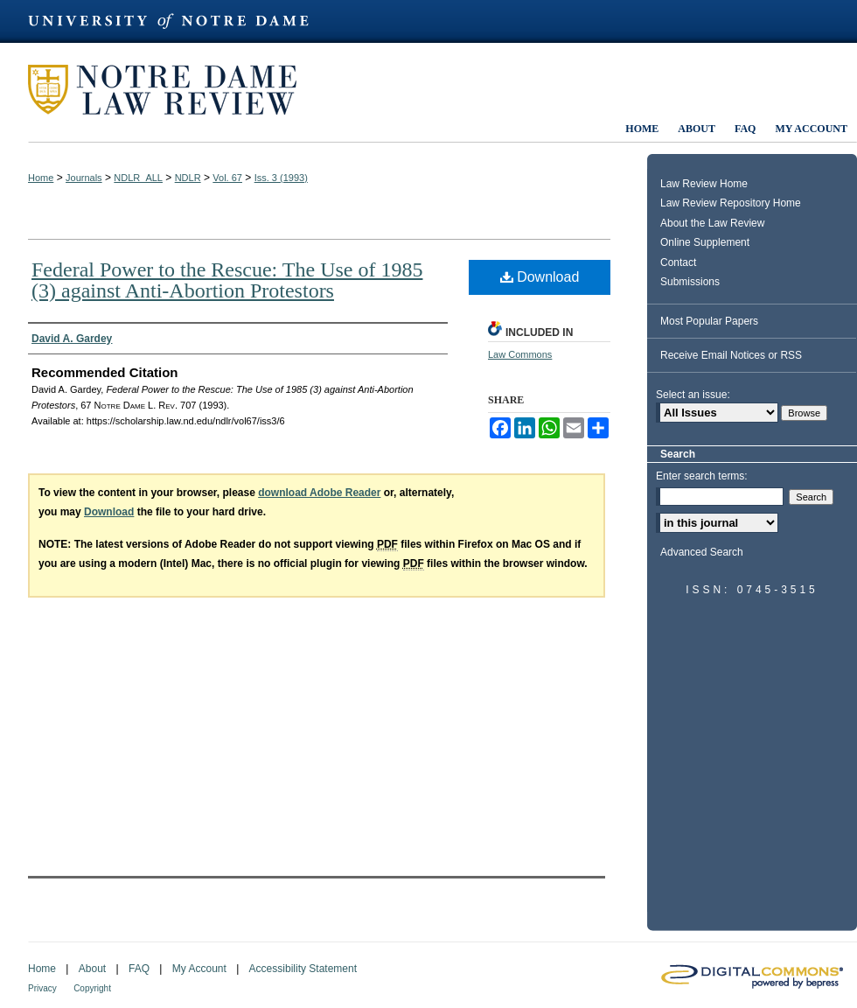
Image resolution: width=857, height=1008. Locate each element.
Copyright (92, 988)
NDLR (188, 177)
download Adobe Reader (319, 492)
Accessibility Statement (303, 968)
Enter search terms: (702, 476)
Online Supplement (704, 242)
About (92, 968)
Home (40, 177)
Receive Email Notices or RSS (731, 355)
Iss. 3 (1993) (281, 177)
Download (540, 277)
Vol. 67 (227, 177)
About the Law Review (712, 223)
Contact (678, 262)
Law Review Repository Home (730, 203)
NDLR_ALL (138, 177)
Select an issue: (693, 394)
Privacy (42, 988)
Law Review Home (704, 184)
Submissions (690, 282)
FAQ (139, 968)
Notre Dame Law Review (175, 90)
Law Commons (520, 354)
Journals (84, 177)
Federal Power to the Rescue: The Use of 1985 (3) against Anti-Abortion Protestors (226, 280)
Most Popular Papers (709, 321)
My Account (199, 968)
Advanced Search (701, 552)
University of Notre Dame (176, 21)
